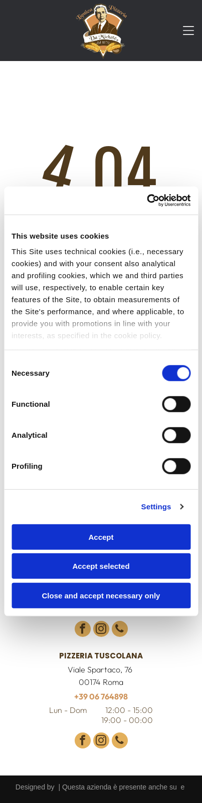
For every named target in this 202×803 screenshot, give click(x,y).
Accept (100, 537)
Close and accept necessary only (101, 595)
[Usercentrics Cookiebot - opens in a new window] (146, 200)
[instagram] (101, 630)
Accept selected (100, 566)
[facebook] (83, 630)
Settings (156, 506)
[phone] (120, 630)
